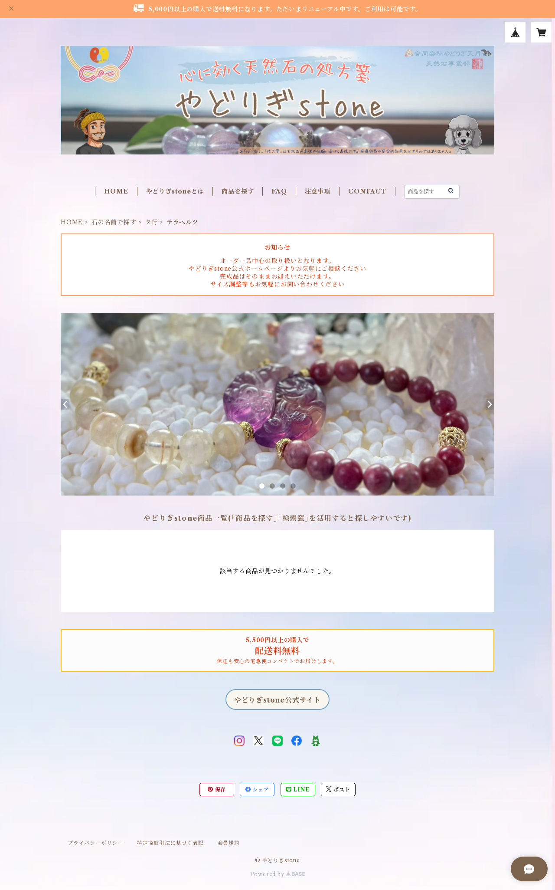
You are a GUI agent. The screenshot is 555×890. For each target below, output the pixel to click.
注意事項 (317, 191)
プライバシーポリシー (95, 843)
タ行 (151, 222)
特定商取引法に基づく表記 (170, 843)
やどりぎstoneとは (175, 191)
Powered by (277, 874)
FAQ (279, 191)
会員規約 (229, 843)
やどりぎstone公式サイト (277, 700)
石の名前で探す (114, 222)
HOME (116, 191)
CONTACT (367, 191)
